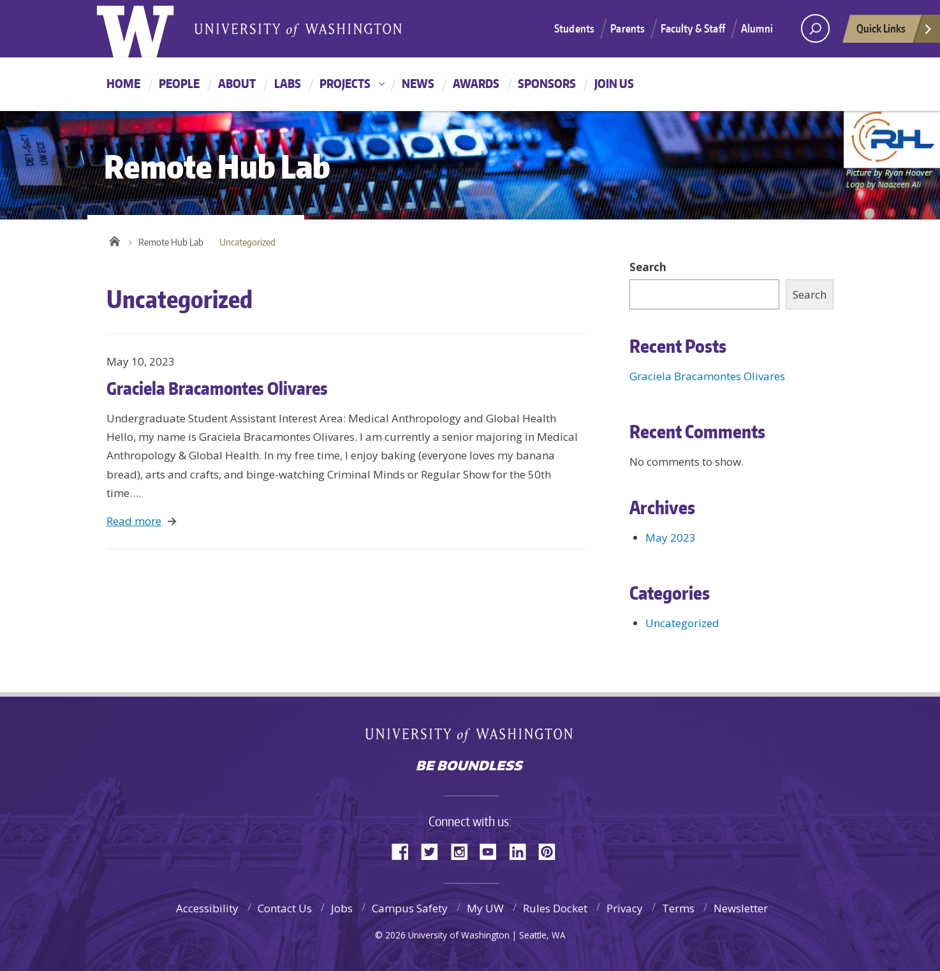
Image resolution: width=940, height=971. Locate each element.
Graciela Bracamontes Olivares (217, 388)
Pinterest (551, 850)
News (418, 83)
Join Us (614, 83)
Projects (345, 83)
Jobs (342, 908)
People (179, 83)
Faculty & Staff (693, 28)
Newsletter (741, 908)
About (237, 83)
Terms (678, 908)
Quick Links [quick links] (894, 32)
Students (574, 28)
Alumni (757, 28)
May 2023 (670, 537)
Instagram (463, 850)
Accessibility (207, 908)
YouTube (493, 850)
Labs (287, 83)
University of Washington (470, 738)
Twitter (434, 850)
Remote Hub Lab (170, 242)
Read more (133, 521)
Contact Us (285, 908)
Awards (476, 83)
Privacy (624, 908)
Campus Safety (410, 908)
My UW (485, 908)
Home (123, 83)
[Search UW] (815, 28)
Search (647, 267)
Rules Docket (555, 908)
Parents (627, 28)
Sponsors (547, 83)
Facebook (405, 850)
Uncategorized (682, 623)
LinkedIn (522, 850)
